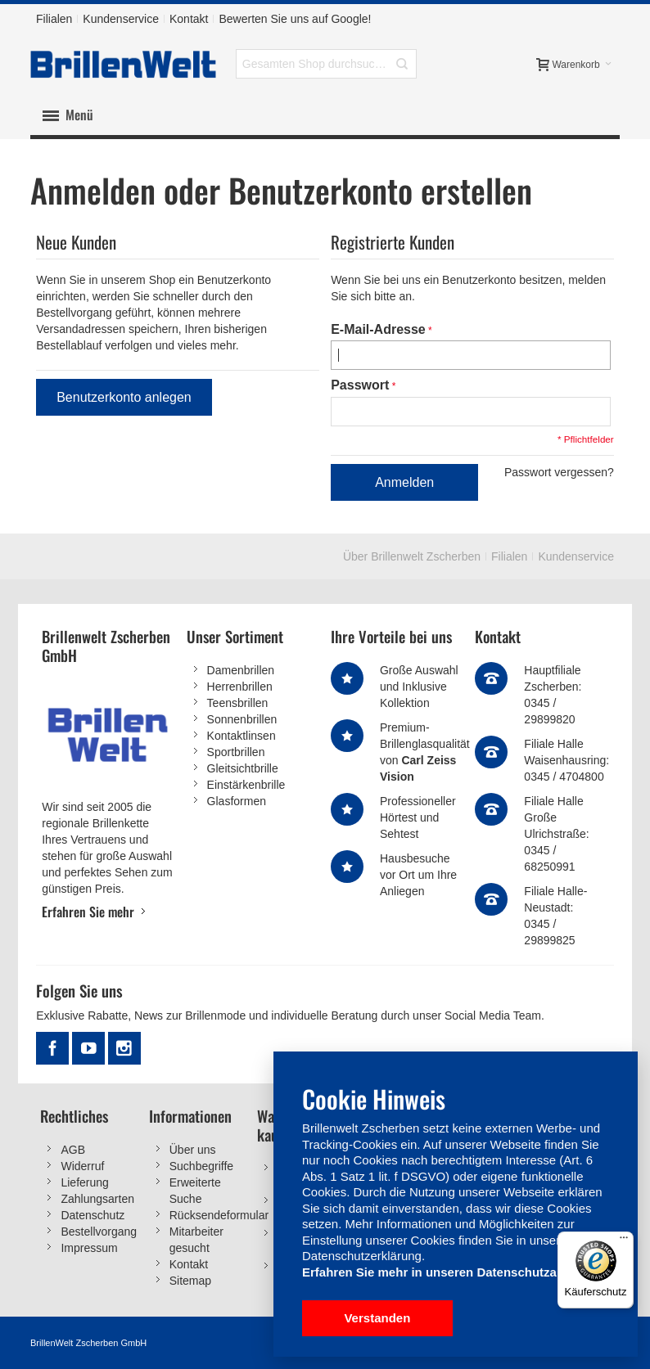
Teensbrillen (238, 703)
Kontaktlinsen (241, 736)
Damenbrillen (240, 671)
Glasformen (236, 801)
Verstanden (377, 1318)
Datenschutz (92, 1215)
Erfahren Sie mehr (88, 911)
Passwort (360, 386)
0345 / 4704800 (563, 777)
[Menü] (624, 1241)
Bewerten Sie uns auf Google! (295, 18)
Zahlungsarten (97, 1198)
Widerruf (82, 1166)
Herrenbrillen (240, 687)
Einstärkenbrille (246, 785)
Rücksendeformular (219, 1215)
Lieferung (84, 1182)
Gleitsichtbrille (242, 769)
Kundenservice (121, 18)
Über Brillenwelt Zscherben (412, 557)
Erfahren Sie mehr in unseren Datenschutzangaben (451, 1272)
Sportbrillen (236, 752)
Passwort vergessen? (559, 473)
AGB (73, 1149)
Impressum (89, 1247)
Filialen (54, 18)
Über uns (192, 1149)
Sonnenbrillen (242, 720)
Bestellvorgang (99, 1231)
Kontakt (188, 18)
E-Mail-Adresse (378, 329)
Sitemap (190, 1280)
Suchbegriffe (201, 1166)
